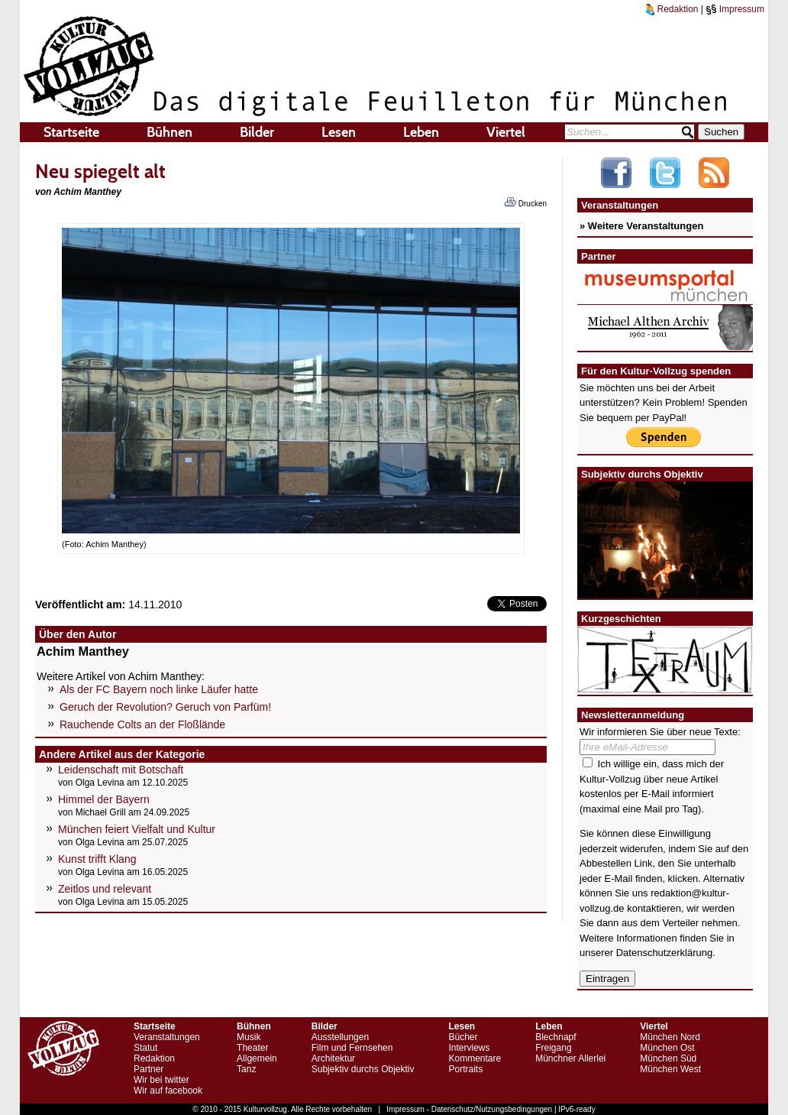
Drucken (526, 202)
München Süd (668, 1058)
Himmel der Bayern (104, 799)
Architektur (333, 1058)
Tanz (246, 1069)
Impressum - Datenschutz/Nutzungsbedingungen (469, 1109)
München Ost (667, 1047)
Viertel (505, 132)
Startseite (71, 132)
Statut (145, 1047)
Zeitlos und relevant (104, 889)
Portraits (465, 1069)
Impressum (735, 9)
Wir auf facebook (168, 1090)
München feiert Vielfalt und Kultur (136, 829)
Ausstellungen (340, 1037)
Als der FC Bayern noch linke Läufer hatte (159, 689)
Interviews (468, 1047)
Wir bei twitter (161, 1079)
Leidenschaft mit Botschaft (120, 769)
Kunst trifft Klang (97, 859)
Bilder (257, 132)
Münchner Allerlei (570, 1058)
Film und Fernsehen (352, 1047)
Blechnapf (555, 1037)
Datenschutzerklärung (664, 952)
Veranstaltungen (167, 1037)
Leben (421, 132)
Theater (252, 1047)
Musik (248, 1037)
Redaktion (672, 9)
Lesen (338, 132)
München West (670, 1069)
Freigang (553, 1047)
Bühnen (169, 132)
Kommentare (474, 1058)
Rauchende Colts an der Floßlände (142, 724)
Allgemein (257, 1058)
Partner (148, 1069)
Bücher (462, 1037)
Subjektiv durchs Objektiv (363, 1069)
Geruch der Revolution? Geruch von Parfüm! (165, 707)
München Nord (670, 1037)
